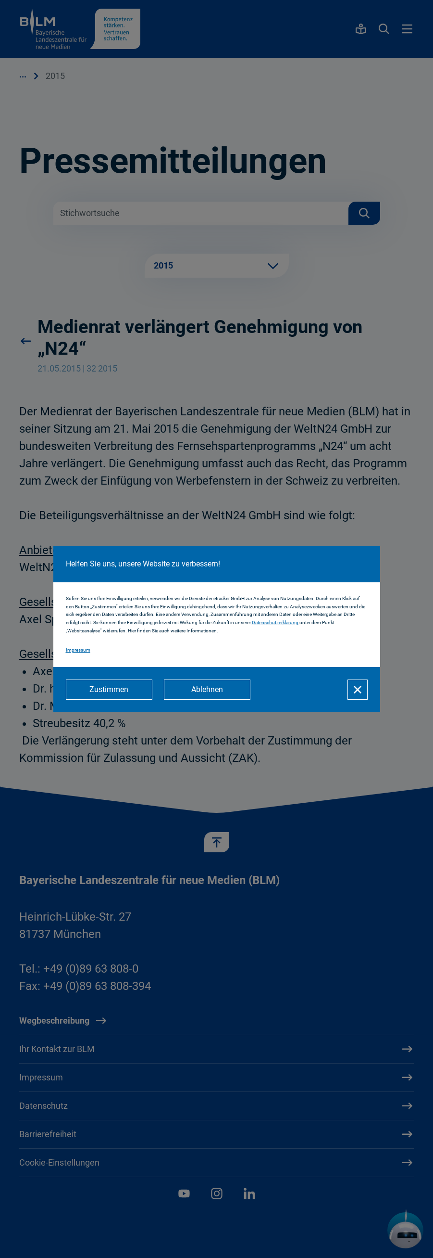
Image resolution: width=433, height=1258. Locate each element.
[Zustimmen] (109, 690)
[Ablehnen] (207, 690)
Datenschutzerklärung (275, 622)
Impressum (78, 650)
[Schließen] (357, 690)
